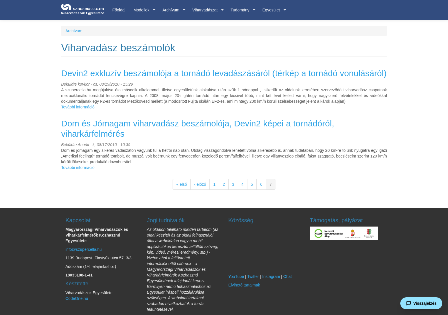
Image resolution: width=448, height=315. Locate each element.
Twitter (253, 276)
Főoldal (118, 10)
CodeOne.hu (76, 298)
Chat (287, 276)
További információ (78, 107)
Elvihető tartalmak (244, 285)
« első (181, 184)
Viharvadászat (205, 10)
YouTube (236, 276)
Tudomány (241, 10)
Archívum (171, 10)
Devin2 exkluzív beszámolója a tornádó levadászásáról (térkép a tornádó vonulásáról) (224, 73)
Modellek (142, 10)
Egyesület (272, 10)
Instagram (271, 276)
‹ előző (200, 184)
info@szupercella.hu (83, 249)
